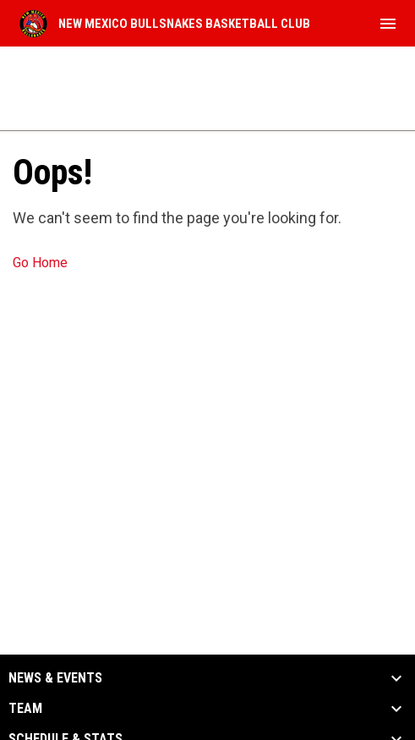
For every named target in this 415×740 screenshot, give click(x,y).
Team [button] (25, 708)
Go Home (40, 263)
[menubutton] (388, 24)
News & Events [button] (55, 678)
